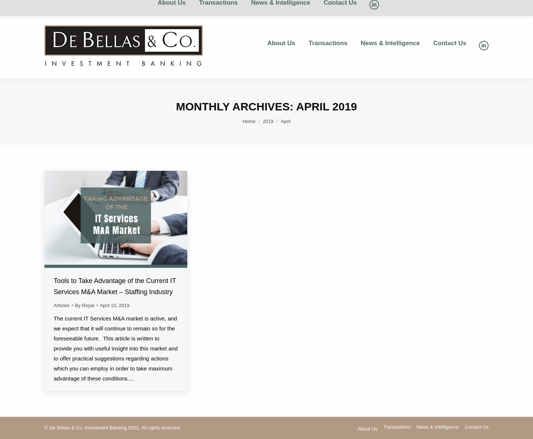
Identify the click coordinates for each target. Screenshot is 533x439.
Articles (62, 305)
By (84, 305)
